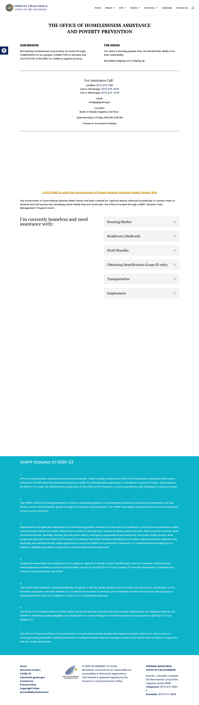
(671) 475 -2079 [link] (110, 92)
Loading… (99, 386)
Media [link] (133, 8)
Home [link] (98, 8)
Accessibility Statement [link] (34, 692)
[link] (4, 51)
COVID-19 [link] (25, 673)
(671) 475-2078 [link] (110, 89)
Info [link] (121, 8)
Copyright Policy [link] (29, 688)
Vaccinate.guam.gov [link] (32, 677)
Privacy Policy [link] (28, 684)
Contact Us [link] (182, 8)
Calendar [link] (167, 8)
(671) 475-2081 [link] (104, 85)
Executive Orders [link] (30, 669)
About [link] (108, 8)
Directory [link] (149, 8)
